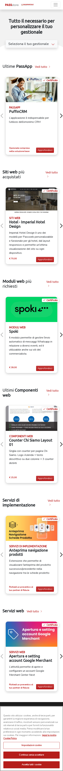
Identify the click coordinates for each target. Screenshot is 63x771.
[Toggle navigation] (55, 4)
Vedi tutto (42, 66)
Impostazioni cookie (31, 758)
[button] (61, 116)
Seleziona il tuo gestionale (31, 44)
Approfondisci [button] (45, 150)
